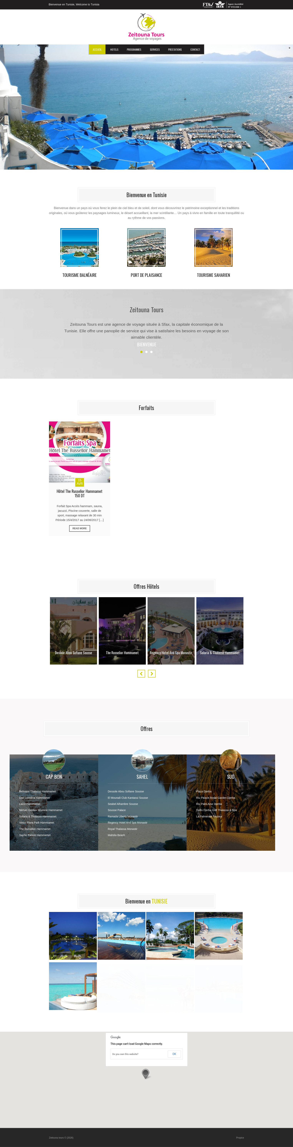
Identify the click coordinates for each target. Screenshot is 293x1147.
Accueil (97, 49)
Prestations (175, 49)
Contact (195, 49)
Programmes (134, 49)
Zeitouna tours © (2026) (61, 1137)
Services (155, 49)
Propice (240, 1137)
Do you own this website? (125, 1054)
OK (174, 1054)
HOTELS (114, 49)
